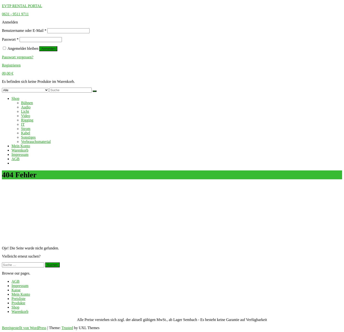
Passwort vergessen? (17, 57)
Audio (26, 107)
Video (25, 116)
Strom (25, 129)
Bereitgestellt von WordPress (24, 328)
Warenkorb (19, 150)
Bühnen (27, 103)
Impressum (19, 154)
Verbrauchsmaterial (36, 142)
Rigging (27, 120)
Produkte (18, 303)
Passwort (10, 39)
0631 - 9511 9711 (15, 14)
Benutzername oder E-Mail (24, 30)
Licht (25, 111)
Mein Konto (20, 146)
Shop (15, 98)
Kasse (16, 290)
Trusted (67, 328)
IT (23, 124)
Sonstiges (28, 137)
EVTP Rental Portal (22, 6)
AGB (15, 159)
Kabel (25, 133)
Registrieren (11, 65)
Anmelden (48, 49)
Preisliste (18, 299)
